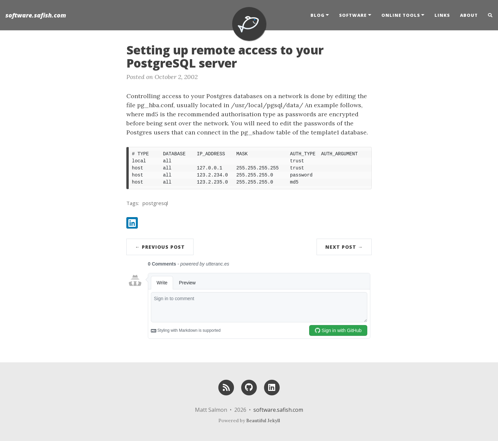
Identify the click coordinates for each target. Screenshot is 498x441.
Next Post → (344, 247)
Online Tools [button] (400, 15)
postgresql (155, 203)
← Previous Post (160, 247)
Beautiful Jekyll (263, 420)
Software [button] (353, 15)
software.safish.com (35, 15)
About (469, 15)
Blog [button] (317, 15)
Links (442, 15)
